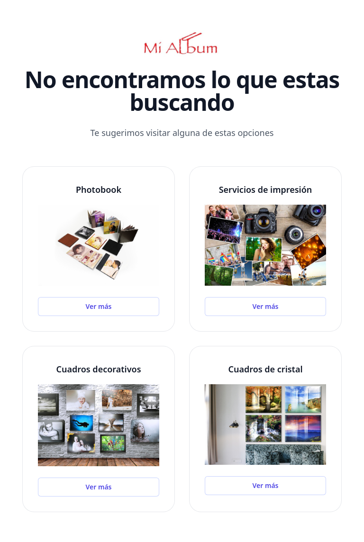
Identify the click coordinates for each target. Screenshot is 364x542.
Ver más (99, 306)
